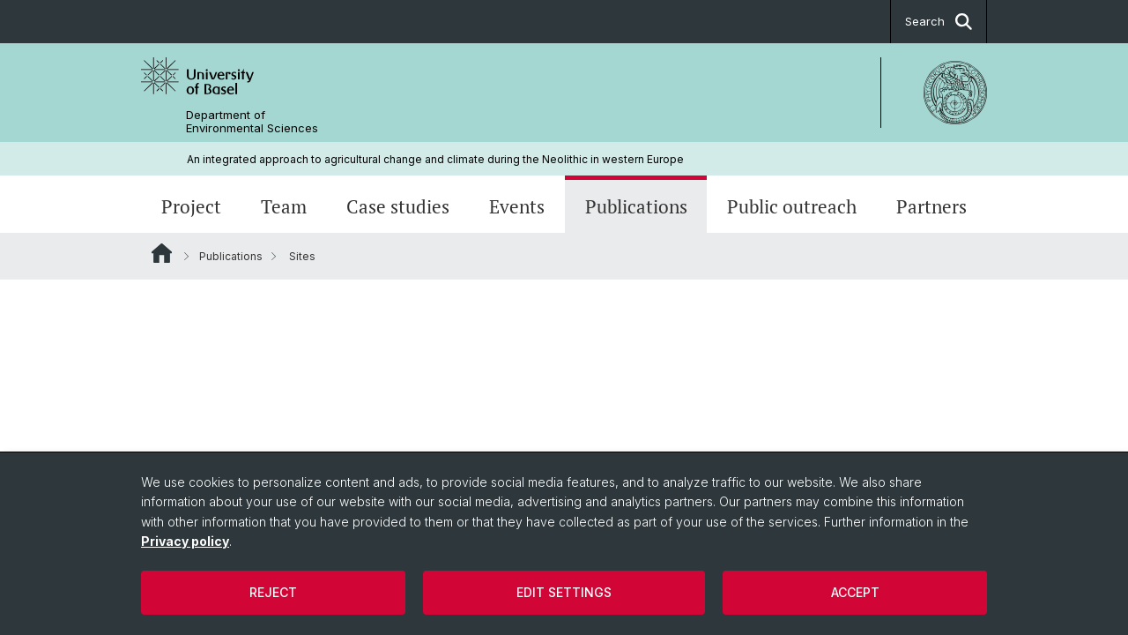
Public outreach (792, 206)
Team (284, 206)
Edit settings (564, 592)
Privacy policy (185, 541)
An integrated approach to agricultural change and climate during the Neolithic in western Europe (435, 159)
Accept (855, 592)
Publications (636, 206)
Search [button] (938, 21)
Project (191, 206)
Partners (931, 206)
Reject (273, 592)
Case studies (397, 206)
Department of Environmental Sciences (252, 121)
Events (517, 206)
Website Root (162, 253)
